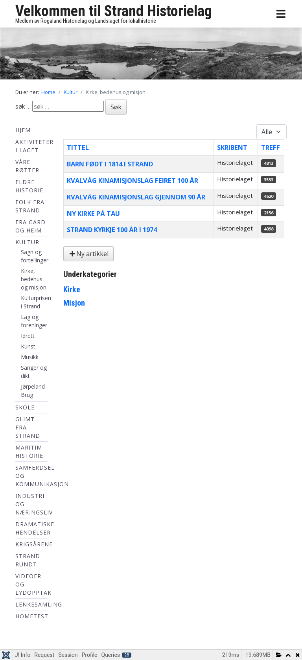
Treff (270, 147)
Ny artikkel (88, 253)
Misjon (74, 303)
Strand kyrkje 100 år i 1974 (112, 229)
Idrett (28, 335)
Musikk (30, 357)
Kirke (71, 289)
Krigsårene (34, 544)
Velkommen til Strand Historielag (113, 11)
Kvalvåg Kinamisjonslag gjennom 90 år (136, 196)
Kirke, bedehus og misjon (33, 279)
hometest (31, 616)
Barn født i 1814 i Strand (110, 163)
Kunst (28, 346)
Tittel (78, 147)
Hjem (23, 130)
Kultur (27, 242)
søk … (23, 106)
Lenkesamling (38, 604)
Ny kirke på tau (93, 213)
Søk (116, 107)
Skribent (232, 147)
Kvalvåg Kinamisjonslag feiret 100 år (132, 180)
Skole (25, 407)
